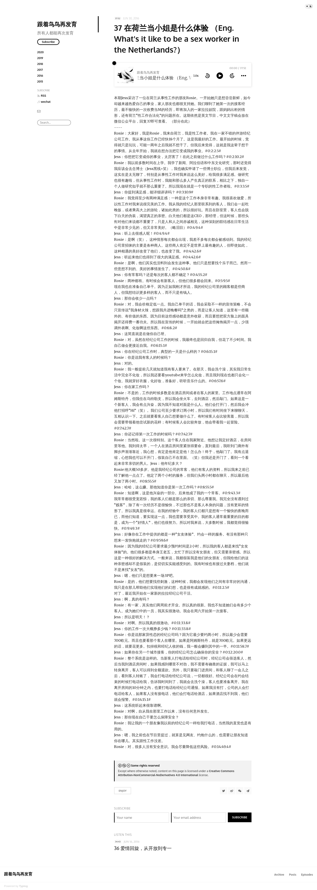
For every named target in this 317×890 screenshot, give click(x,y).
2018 (40, 64)
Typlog (23, 886)
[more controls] (243, 75)
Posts (292, 874)
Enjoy (123, 790)
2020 (40, 52)
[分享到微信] (239, 790)
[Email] (38, 111)
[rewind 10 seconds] (207, 75)
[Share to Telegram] (247, 790)
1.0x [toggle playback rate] (196, 75)
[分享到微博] (231, 790)
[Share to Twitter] (223, 790)
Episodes (307, 874)
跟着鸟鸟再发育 (57, 24)
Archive (279, 874)
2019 (40, 58)
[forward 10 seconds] (232, 75)
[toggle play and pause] (220, 75)
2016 (40, 75)
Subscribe (48, 41)
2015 (40, 81)
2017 (40, 69)
